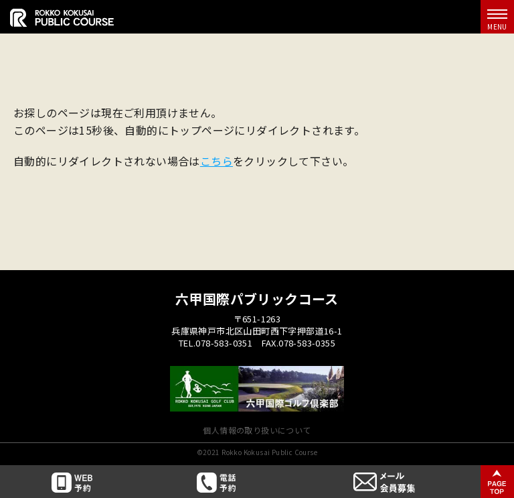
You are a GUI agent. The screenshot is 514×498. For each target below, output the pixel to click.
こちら (216, 161)
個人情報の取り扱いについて (257, 430)
